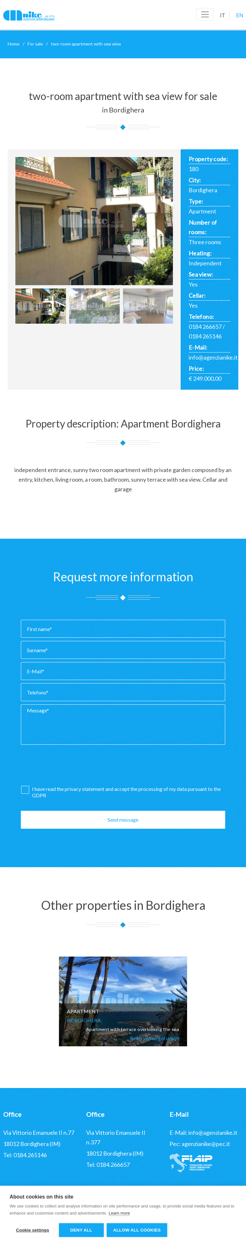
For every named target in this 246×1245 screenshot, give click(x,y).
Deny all (81, 1230)
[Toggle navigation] (205, 14)
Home (14, 43)
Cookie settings (32, 1230)
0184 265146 (205, 336)
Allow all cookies (137, 1230)
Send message (123, 820)
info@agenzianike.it (213, 357)
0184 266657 (205, 326)
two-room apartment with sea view (86, 43)
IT (222, 15)
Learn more (119, 1213)
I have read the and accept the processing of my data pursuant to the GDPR (126, 792)
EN (239, 15)
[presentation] (69, 766)
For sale (35, 43)
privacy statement (85, 789)
